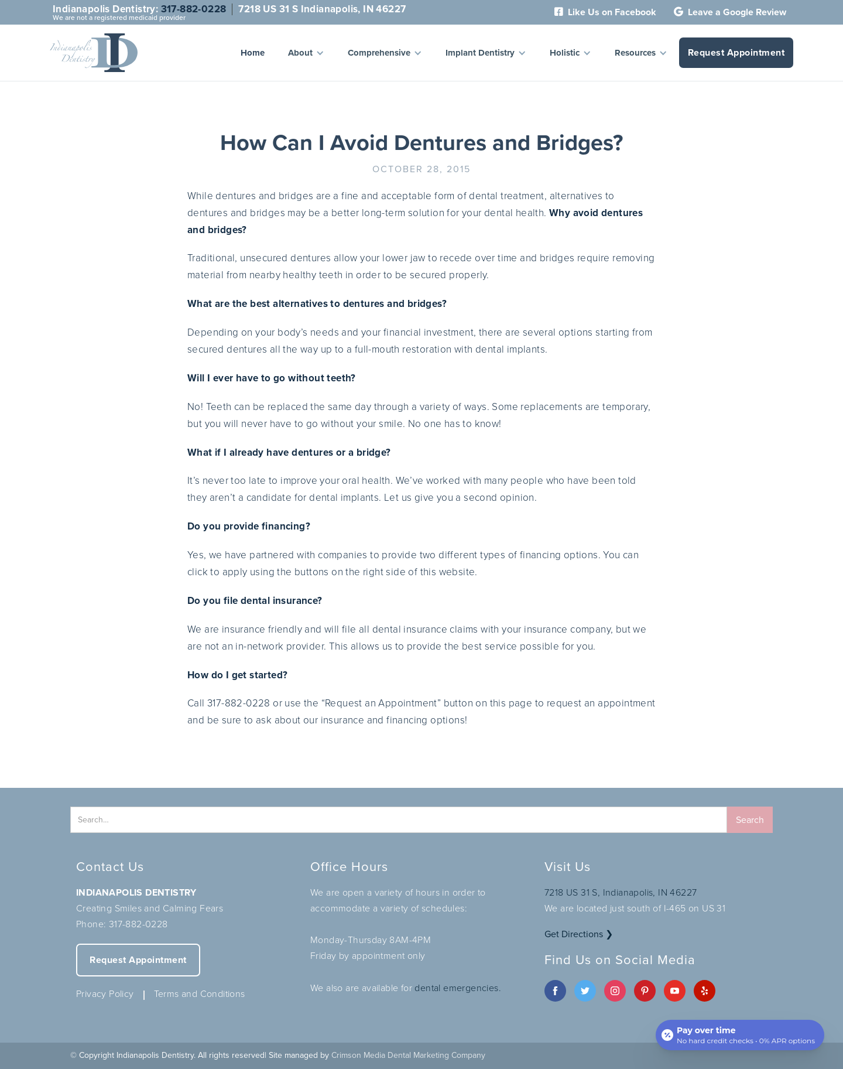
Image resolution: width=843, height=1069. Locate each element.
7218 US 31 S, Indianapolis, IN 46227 (620, 892)
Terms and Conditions (199, 993)
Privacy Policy (105, 993)
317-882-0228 (194, 9)
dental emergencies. (457, 988)
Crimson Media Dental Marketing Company (408, 1055)
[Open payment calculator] (740, 1035)
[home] (94, 52)
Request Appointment (736, 52)
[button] (306, 53)
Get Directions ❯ (578, 934)
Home (253, 52)
